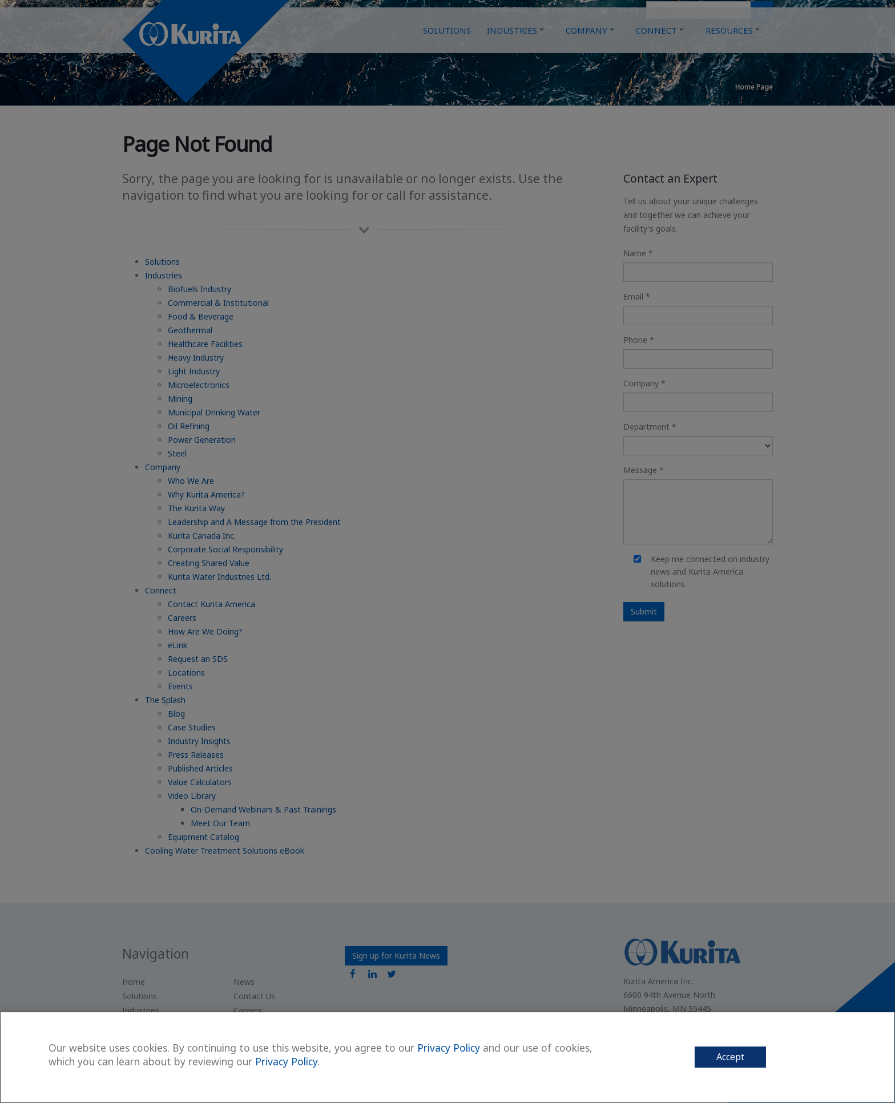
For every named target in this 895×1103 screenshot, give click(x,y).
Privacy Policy (448, 1047)
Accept (730, 1057)
